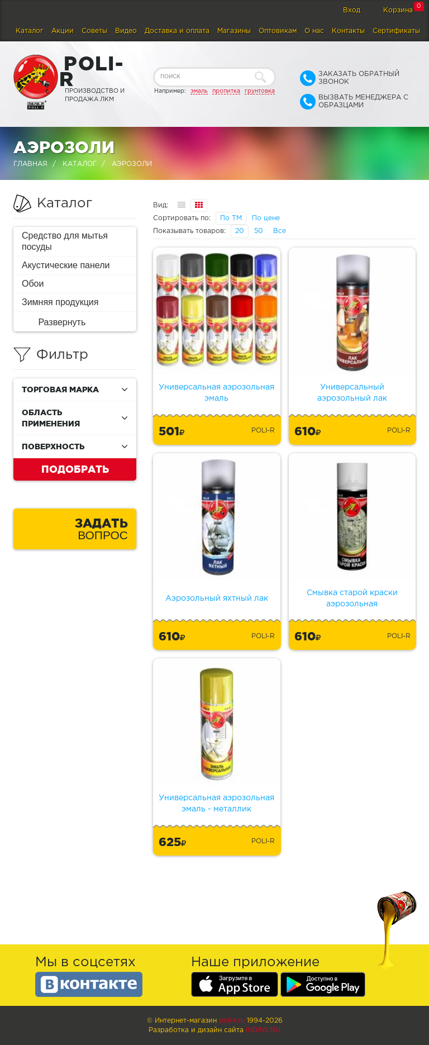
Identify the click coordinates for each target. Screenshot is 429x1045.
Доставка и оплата (177, 31)
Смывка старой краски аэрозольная (352, 598)
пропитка (226, 91)
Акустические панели (66, 265)
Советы (94, 31)
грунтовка (260, 91)
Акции (62, 31)
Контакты (348, 31)
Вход (351, 10)
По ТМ (231, 218)
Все (279, 231)
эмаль (199, 91)
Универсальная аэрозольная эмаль (216, 393)
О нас (314, 31)
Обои (33, 283)
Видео (126, 31)
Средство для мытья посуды (65, 241)
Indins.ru (263, 1030)
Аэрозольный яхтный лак (216, 598)
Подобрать (75, 468)
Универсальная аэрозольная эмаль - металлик (216, 804)
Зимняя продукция (60, 302)
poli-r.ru (232, 1021)
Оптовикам (278, 31)
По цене (266, 218)
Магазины (234, 31)
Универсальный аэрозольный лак (352, 393)
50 (258, 231)
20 (239, 231)
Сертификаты (396, 31)
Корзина (398, 10)
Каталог (30, 31)
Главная (30, 164)
